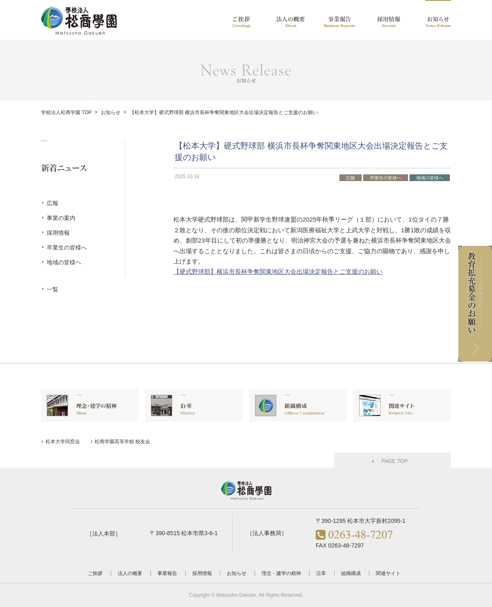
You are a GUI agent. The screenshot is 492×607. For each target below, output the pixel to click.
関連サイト (388, 573)
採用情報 (58, 232)
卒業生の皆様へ (67, 247)
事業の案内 (61, 218)
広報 (52, 203)
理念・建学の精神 (281, 573)
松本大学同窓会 (63, 441)
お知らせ (111, 112)
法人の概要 (130, 573)
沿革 (321, 573)
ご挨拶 (95, 573)
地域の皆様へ (64, 262)
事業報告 (167, 573)
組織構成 (351, 573)
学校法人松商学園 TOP (66, 112)
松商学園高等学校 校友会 (122, 441)
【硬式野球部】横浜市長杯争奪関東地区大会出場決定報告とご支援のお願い (278, 271)
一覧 (52, 289)
